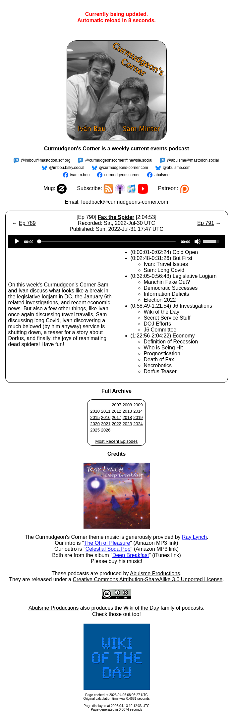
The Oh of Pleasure (107, 543)
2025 (94, 430)
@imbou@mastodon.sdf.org (46, 160)
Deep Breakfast (130, 555)
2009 (138, 404)
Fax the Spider (116, 217)
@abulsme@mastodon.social (193, 160)
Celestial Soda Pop (108, 549)
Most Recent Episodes (116, 441)
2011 (105, 411)
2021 (105, 423)
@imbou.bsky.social (66, 167)
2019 (138, 417)
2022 (116, 423)
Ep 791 (205, 223)
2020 (94, 423)
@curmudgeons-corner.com (123, 167)
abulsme (161, 175)
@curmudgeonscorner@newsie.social (118, 160)
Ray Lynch (194, 537)
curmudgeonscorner (122, 175)
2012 (116, 411)
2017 (116, 417)
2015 (94, 417)
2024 (138, 423)
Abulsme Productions (155, 573)
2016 (105, 417)
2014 (138, 411)
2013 (127, 411)
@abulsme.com (177, 167)
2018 (127, 417)
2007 (116, 404)
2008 (127, 404)
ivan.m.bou (80, 175)
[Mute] (197, 241)
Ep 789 (27, 223)
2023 (127, 423)
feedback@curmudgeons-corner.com (124, 202)
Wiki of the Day (141, 608)
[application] (116, 241)
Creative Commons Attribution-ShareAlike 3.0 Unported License (147, 579)
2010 (94, 411)
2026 (105, 430)
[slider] (107, 241)
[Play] (17, 241)
